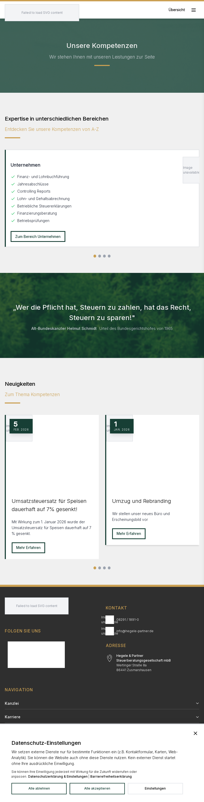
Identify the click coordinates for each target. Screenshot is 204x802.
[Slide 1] (95, 567)
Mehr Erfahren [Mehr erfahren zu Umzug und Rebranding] (129, 533)
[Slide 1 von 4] (95, 256)
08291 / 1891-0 (127, 620)
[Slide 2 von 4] (99, 256)
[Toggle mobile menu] (184, 10)
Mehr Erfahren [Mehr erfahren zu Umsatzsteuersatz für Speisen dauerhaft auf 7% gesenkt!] (28, 548)
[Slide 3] (104, 567)
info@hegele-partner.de (135, 631)
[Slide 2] (99, 567)
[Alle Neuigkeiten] (109, 567)
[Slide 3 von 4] (104, 256)
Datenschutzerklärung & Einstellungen (58, 776)
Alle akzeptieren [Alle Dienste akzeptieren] (97, 788)
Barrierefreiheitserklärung (111, 776)
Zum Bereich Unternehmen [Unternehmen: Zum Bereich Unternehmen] (38, 236)
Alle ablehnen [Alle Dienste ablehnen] (39, 788)
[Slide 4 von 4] (109, 256)
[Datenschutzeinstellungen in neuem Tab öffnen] (155, 789)
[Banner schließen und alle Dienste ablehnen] (195, 733)
